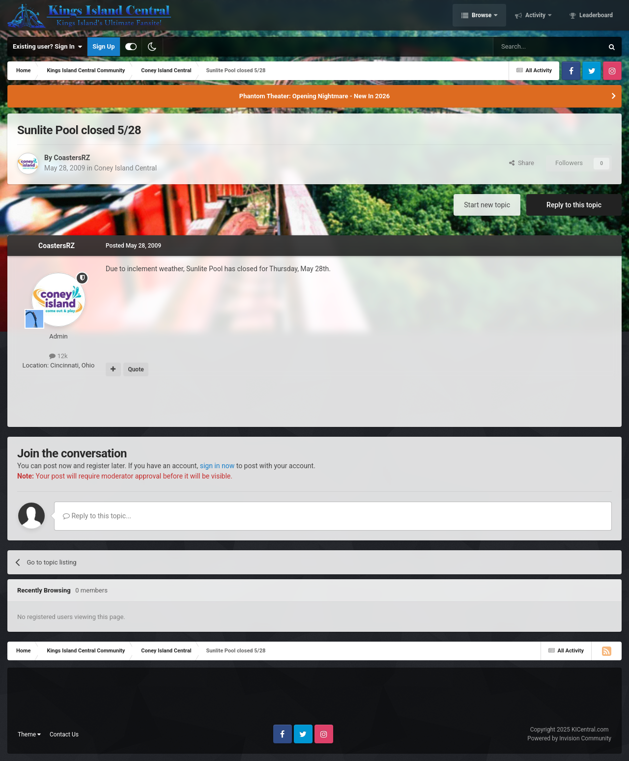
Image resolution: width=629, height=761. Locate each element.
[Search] (524, 46)
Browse (481, 16)
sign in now (217, 466)
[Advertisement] (314, 402)
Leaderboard (595, 16)
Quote (135, 369)
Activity (535, 16)
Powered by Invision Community (569, 738)
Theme (29, 734)
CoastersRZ (72, 158)
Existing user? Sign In (47, 46)
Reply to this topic (573, 205)
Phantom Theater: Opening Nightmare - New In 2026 (314, 96)
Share (521, 163)
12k (58, 356)
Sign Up (103, 46)
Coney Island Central (125, 168)
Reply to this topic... (97, 516)
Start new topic (487, 205)
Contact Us (64, 734)
